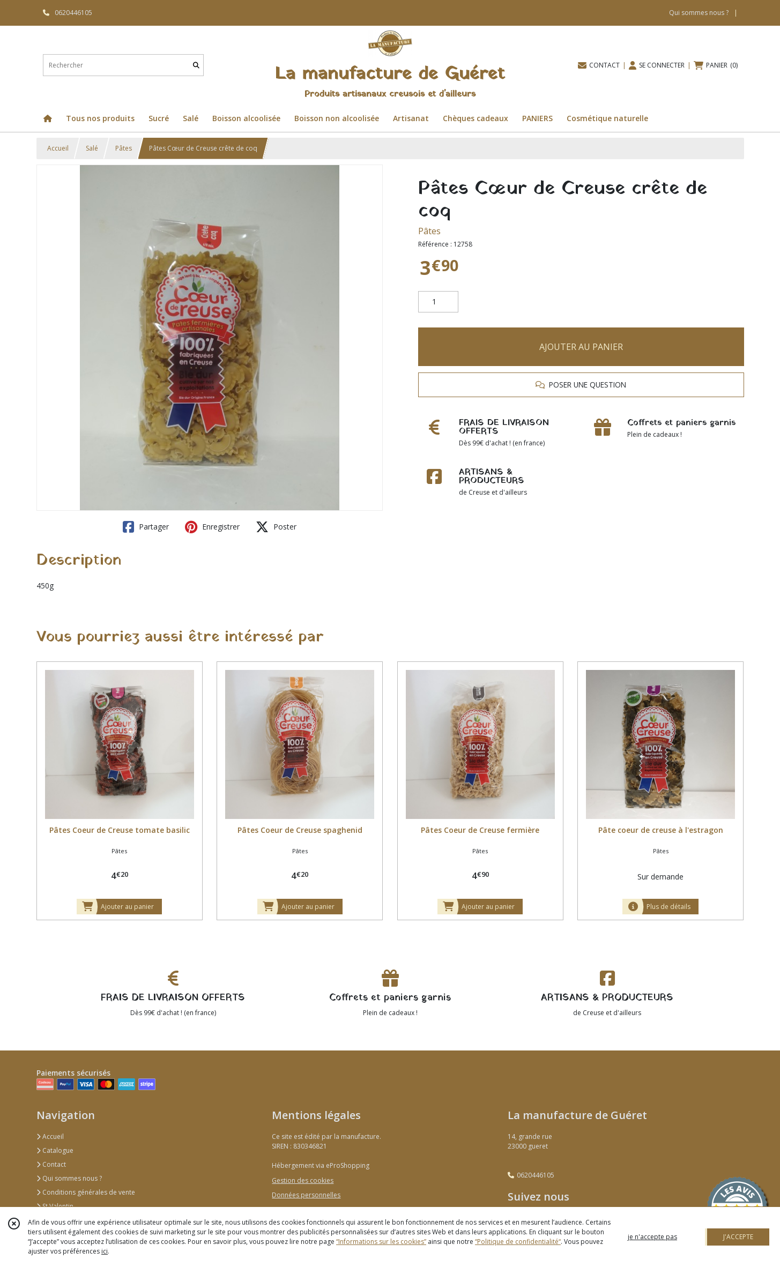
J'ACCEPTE (738, 1236)
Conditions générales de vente (85, 1192)
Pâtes (123, 148)
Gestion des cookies (302, 1180)
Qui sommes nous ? (69, 1178)
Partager (146, 526)
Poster (276, 526)
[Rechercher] (196, 65)
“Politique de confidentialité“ (518, 1241)
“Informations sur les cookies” (381, 1241)
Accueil (58, 148)
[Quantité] (438, 301)
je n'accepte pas (652, 1236)
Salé (92, 148)
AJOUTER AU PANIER (581, 347)
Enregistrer (212, 526)
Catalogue (54, 1150)
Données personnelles (306, 1194)
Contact (51, 1164)
